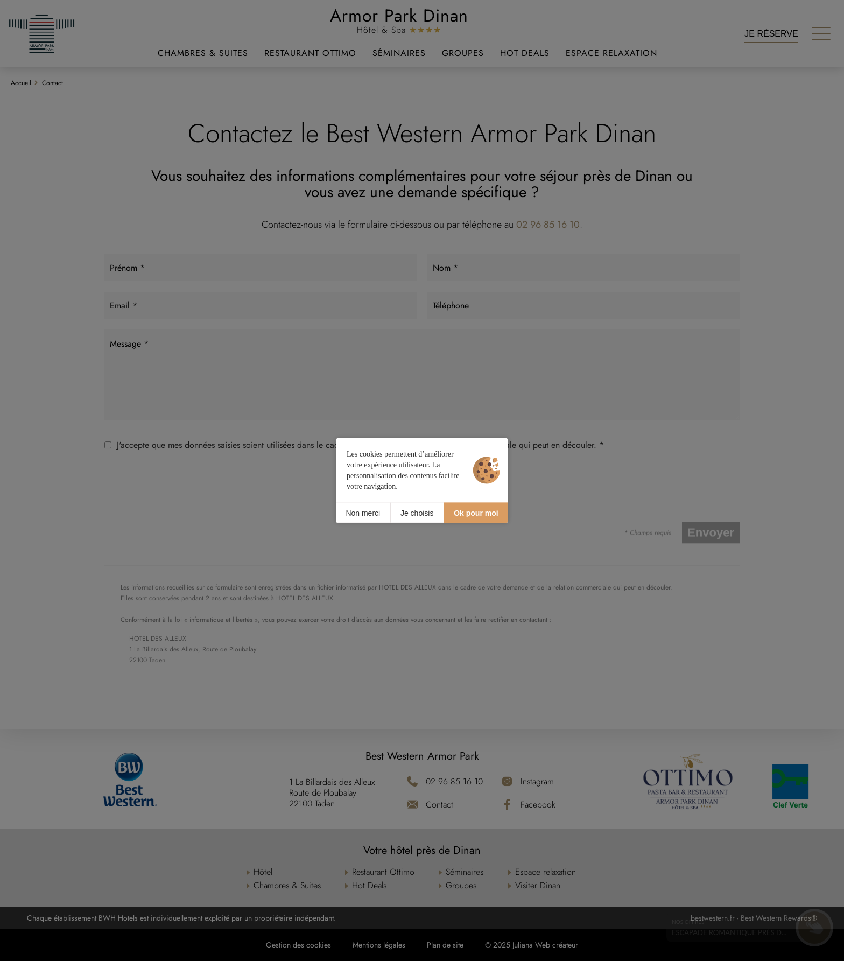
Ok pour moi (476, 512)
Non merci (363, 512)
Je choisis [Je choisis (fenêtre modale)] (416, 512)
